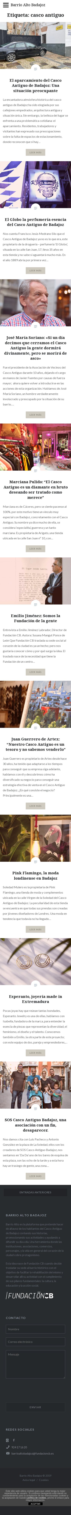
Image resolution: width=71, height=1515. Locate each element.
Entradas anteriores (35, 1192)
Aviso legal (29, 1479)
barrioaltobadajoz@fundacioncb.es (30, 1453)
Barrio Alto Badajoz (28, 4)
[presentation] (34, 1391)
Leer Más (36, 152)
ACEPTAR (35, 1504)
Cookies (44, 1479)
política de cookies (36, 1498)
